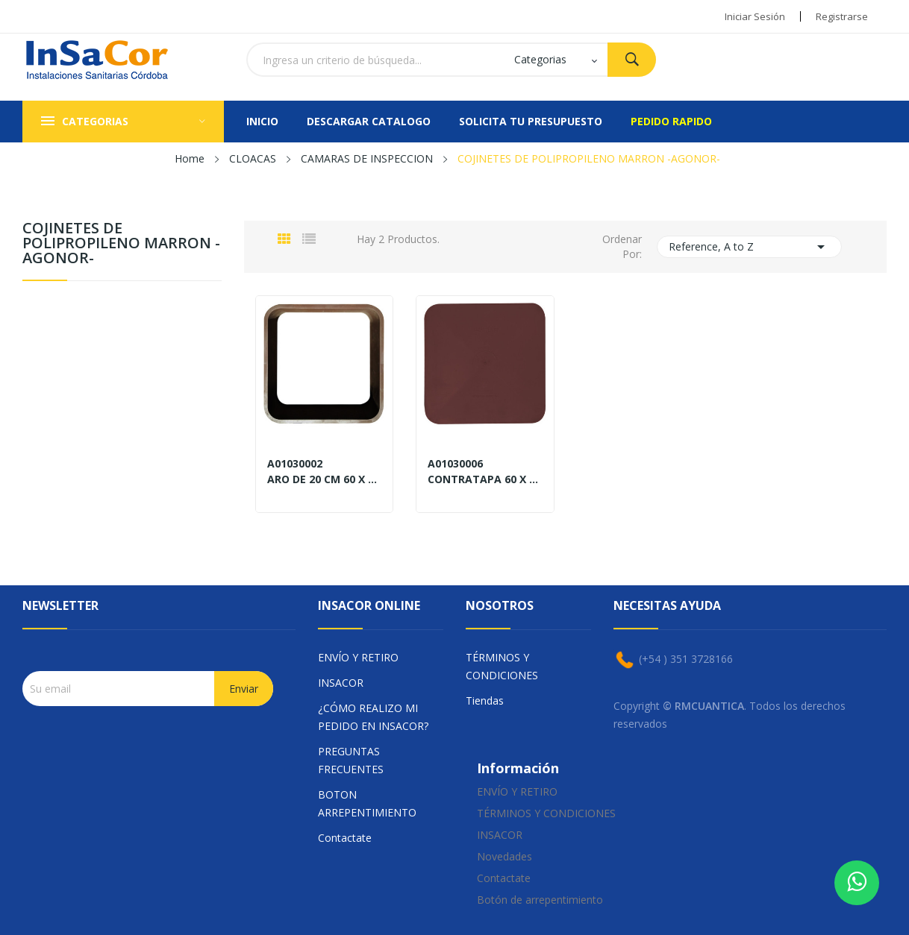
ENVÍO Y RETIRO (358, 657)
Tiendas (485, 700)
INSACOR (340, 683)
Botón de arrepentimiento (540, 899)
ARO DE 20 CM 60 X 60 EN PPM (324, 479)
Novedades (504, 856)
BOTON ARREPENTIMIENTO (367, 803)
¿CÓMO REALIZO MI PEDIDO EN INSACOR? (373, 717)
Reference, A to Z (749, 247)
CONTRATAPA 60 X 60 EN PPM (485, 479)
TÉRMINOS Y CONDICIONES (502, 666)
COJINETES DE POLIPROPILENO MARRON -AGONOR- (121, 244)
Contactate (345, 838)
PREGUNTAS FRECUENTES (351, 760)
